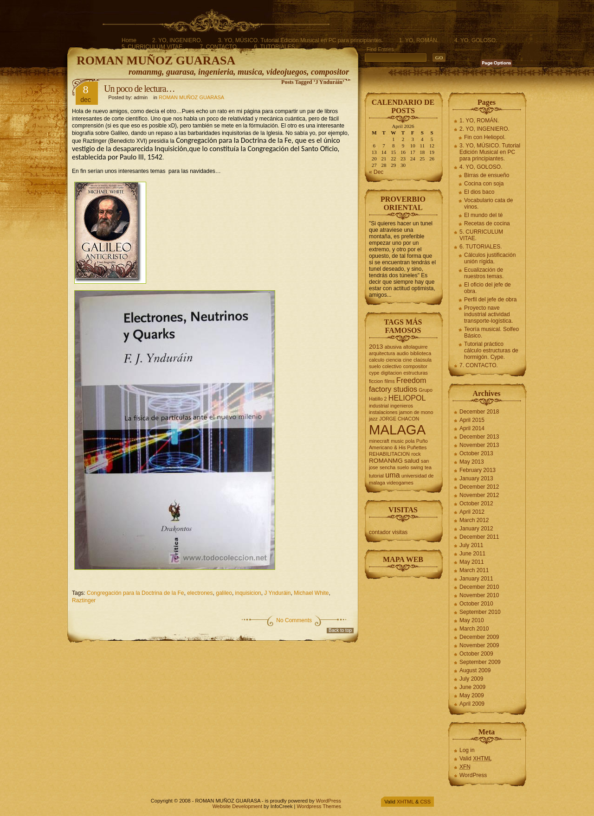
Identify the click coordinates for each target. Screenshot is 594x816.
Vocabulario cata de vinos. (488, 203)
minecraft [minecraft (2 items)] (379, 441)
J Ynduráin (277, 593)
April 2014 (471, 428)
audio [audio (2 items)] (403, 353)
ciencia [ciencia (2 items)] (393, 360)
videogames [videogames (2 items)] (400, 482)
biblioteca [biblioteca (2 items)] (420, 353)
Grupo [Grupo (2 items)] (426, 390)
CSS (425, 801)
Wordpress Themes (319, 806)
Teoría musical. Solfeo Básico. (491, 332)
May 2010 (471, 620)
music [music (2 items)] (397, 441)
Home (129, 40)
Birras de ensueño (486, 175)
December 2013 (479, 437)
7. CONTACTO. (219, 47)
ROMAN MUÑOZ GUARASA (156, 60)
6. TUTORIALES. (275, 47)
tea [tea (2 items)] (428, 467)
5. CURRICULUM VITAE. (153, 47)
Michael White (311, 593)
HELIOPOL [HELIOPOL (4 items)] (407, 398)
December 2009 (479, 637)
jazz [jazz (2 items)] (373, 418)
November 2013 (479, 445)
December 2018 (479, 411)
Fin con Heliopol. (484, 137)
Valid (475, 758)
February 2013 (477, 470)
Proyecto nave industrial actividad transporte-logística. (488, 314)
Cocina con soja (484, 183)
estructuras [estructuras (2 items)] (415, 373)
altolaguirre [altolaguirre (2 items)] (415, 347)
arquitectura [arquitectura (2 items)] (382, 353)
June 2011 (472, 553)
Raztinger (84, 600)
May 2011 (471, 562)
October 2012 (476, 503)
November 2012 (479, 495)
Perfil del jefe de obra (490, 299)
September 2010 (480, 612)
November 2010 (479, 595)
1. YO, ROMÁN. (419, 40)
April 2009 (471, 704)
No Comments (294, 620)
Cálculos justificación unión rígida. (490, 258)
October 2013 (476, 453)
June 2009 (472, 687)
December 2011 (479, 537)
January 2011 (476, 578)
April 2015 (471, 420)
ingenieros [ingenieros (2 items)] (401, 405)
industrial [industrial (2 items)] (379, 405)
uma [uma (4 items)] (392, 475)
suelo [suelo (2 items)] (403, 467)
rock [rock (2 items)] (415, 454)
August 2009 (475, 670)
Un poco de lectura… (139, 88)
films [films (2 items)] (390, 381)
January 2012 (476, 528)
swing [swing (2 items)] (416, 467)
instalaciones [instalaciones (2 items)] (383, 412)
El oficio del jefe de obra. (487, 287)
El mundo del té (483, 215)
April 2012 (471, 512)
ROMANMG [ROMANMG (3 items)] (386, 460)
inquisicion (248, 593)
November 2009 (479, 645)
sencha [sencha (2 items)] (387, 467)
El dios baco (479, 192)
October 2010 (476, 603)
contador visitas (388, 532)
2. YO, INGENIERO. (177, 40)
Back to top (340, 630)
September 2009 (480, 662)
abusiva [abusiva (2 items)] (393, 347)
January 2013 (476, 478)
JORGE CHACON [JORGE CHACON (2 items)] (399, 418)
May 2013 (471, 462)
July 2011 (471, 545)
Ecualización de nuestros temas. (484, 273)
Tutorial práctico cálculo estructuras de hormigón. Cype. (491, 350)
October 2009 (476, 653)
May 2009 (471, 695)
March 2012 (474, 520)
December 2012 (479, 487)
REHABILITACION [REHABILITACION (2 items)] (389, 454)
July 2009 (471, 679)
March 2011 (474, 570)
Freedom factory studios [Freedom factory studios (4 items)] (397, 384)
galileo (224, 593)
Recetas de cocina (487, 223)
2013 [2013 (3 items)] (376, 346)
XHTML (405, 801)
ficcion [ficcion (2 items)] (376, 381)
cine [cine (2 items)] (407, 360)
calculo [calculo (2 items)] (376, 360)
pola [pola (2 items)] (409, 441)
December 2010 (479, 587)
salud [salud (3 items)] (412, 460)
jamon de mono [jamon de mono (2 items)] (416, 412)
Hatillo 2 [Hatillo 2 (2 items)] (378, 399)
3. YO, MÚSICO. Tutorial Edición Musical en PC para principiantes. (300, 40)
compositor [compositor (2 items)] (415, 366)
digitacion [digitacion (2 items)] (391, 373)
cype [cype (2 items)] (374, 373)
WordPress (473, 775)
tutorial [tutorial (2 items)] (376, 475)
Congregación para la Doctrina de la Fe (135, 593)
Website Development (237, 806)
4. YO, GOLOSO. (475, 40)
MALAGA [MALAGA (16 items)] (397, 429)
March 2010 (474, 628)
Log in (467, 750)
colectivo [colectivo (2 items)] (391, 366)
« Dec (376, 172)
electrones (200, 593)
